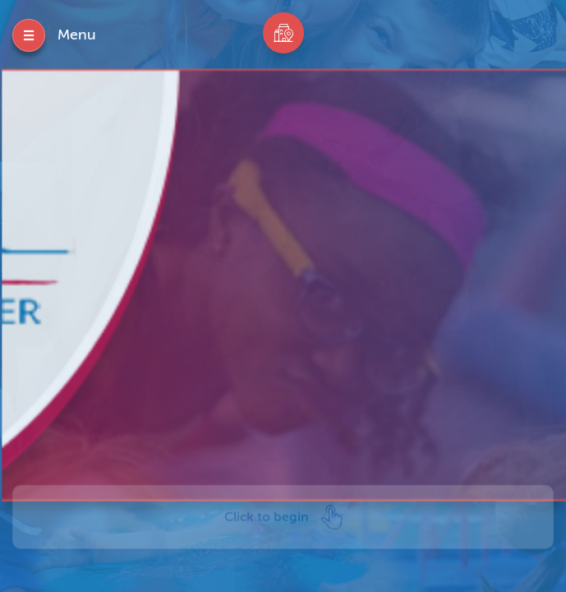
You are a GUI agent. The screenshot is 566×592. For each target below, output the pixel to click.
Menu (77, 34)
